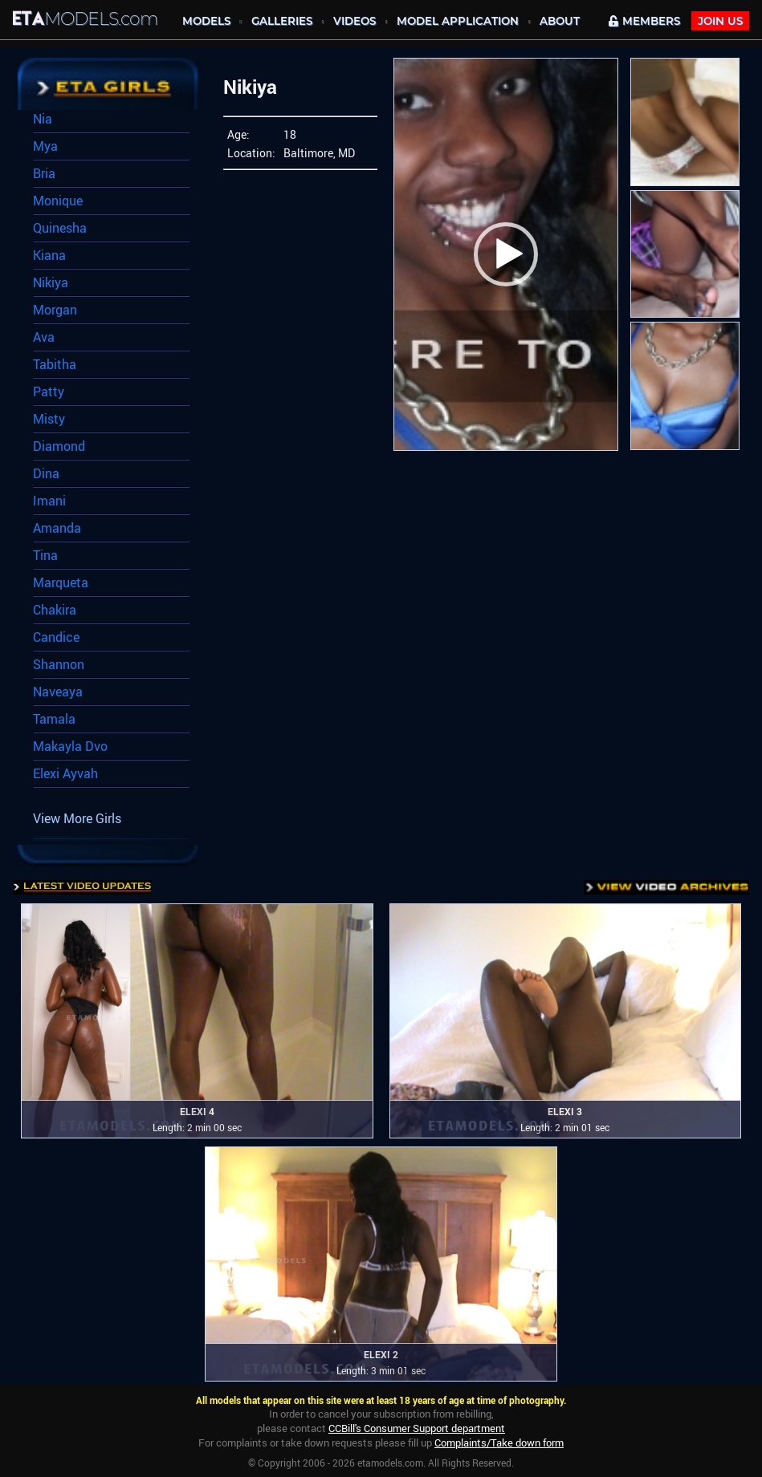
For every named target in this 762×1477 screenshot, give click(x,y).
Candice (56, 637)
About (560, 20)
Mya (45, 146)
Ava (44, 337)
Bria (44, 173)
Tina (45, 555)
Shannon (58, 664)
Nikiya (50, 282)
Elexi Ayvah (65, 773)
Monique (58, 200)
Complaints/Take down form (499, 1442)
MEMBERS (644, 20)
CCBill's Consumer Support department (416, 1428)
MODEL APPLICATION (458, 20)
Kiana (49, 255)
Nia (42, 119)
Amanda (57, 528)
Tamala (54, 719)
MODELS (206, 20)
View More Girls (77, 818)
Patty (48, 391)
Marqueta (60, 582)
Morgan (55, 310)
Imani (49, 500)
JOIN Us (720, 20)
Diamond (59, 446)
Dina (46, 473)
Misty (49, 419)
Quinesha (60, 228)
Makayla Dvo (70, 746)
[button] (506, 254)
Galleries (281, 20)
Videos (354, 20)
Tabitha (54, 364)
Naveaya (58, 691)
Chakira (54, 610)
